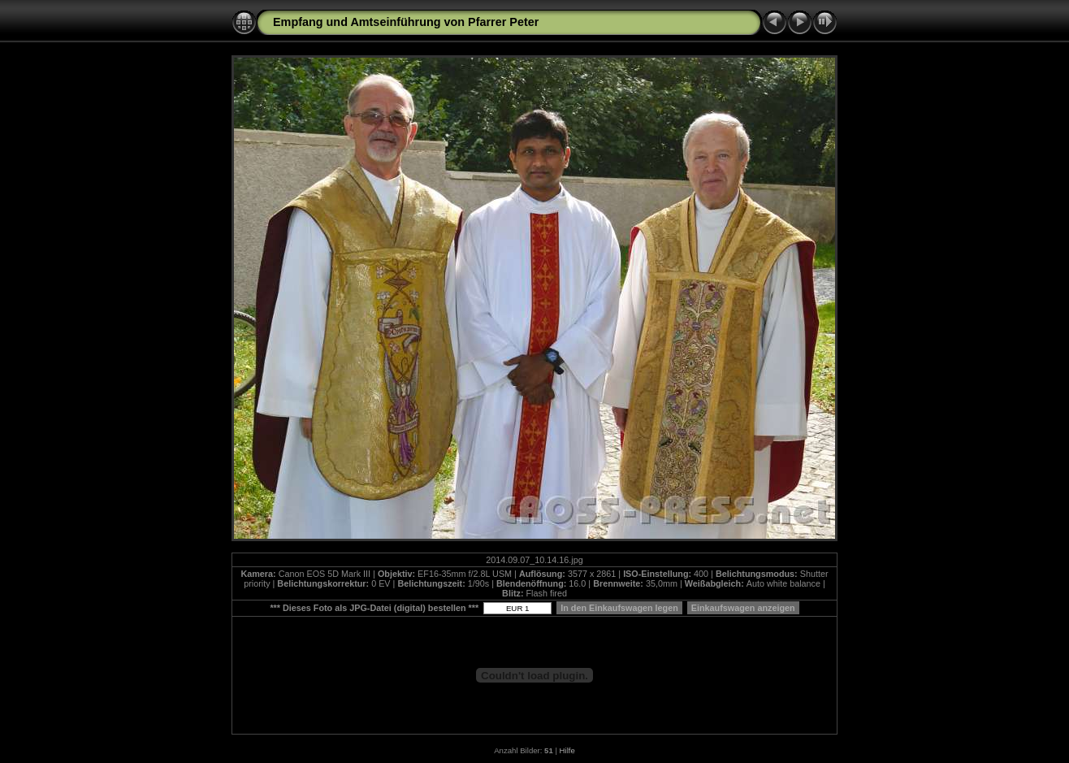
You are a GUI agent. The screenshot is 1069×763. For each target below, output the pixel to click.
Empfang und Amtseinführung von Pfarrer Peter (406, 21)
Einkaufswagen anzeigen (743, 608)
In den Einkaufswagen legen (619, 608)
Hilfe (567, 750)
